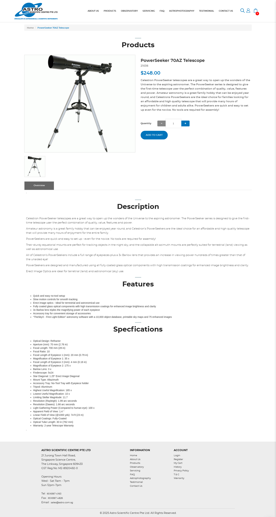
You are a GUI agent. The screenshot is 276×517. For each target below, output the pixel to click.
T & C (176, 474)
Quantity (146, 123)
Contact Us (136, 486)
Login (177, 455)
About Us (135, 459)
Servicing (135, 471)
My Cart (178, 463)
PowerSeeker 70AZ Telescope (53, 28)
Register (178, 459)
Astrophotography (140, 478)
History (178, 467)
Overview (39, 185)
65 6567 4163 (54, 494)
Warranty (179, 478)
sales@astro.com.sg (62, 502)
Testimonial (136, 482)
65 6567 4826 (55, 498)
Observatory (137, 467)
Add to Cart (154, 135)
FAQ (132, 474)
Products (135, 463)
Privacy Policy (181, 471)
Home (30, 28)
